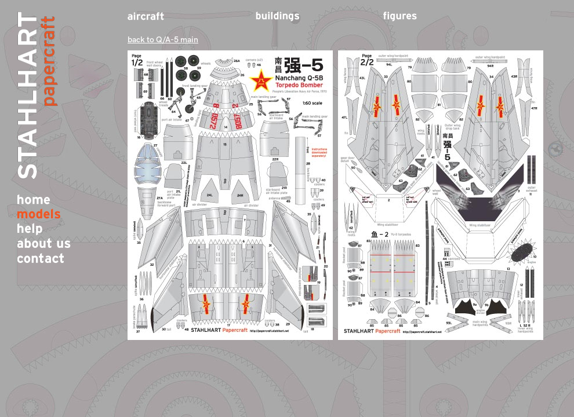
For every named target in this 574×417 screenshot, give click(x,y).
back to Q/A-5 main (163, 40)
